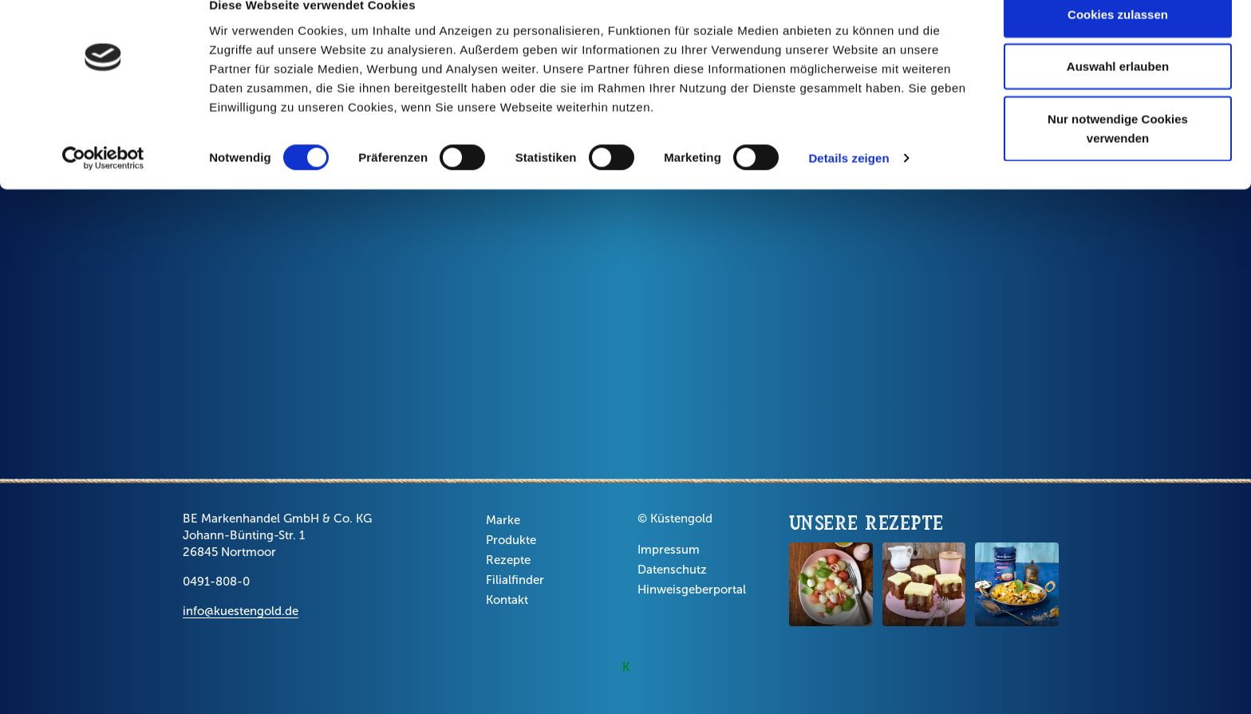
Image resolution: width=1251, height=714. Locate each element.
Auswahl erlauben (1118, 94)
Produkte (511, 540)
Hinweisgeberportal (691, 589)
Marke (503, 520)
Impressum (668, 549)
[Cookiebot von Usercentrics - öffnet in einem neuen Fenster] (103, 187)
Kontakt (507, 600)
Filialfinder (515, 580)
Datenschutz (672, 569)
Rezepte (508, 560)
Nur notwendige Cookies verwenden (1118, 156)
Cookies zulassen (1117, 42)
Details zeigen (848, 186)
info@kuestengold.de (240, 611)
